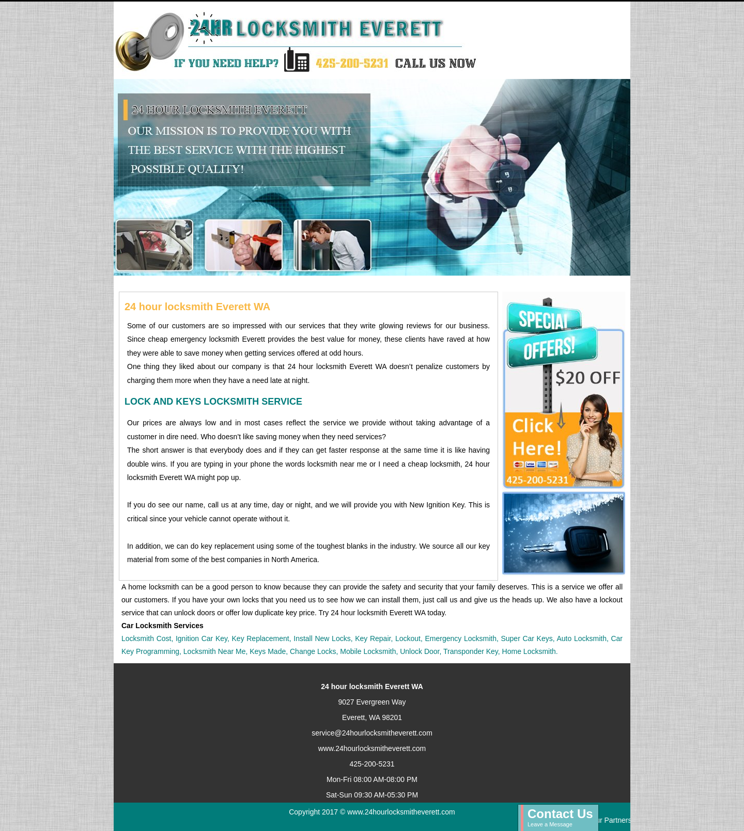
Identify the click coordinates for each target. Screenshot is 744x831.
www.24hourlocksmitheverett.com (372, 748)
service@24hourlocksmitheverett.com (372, 733)
